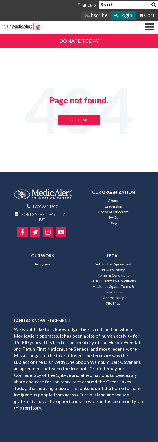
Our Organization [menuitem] (113, 192)
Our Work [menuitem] (42, 255)
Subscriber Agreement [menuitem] (113, 264)
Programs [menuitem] (43, 264)
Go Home (79, 119)
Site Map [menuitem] (113, 303)
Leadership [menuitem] (113, 206)
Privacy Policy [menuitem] (113, 269)
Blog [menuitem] (113, 223)
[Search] (154, 5)
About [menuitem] (113, 200)
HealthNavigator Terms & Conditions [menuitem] (113, 289)
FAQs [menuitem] (113, 217)
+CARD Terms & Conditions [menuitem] (113, 281)
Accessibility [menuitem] (113, 297)
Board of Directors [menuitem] (113, 211)
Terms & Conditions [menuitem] (113, 275)
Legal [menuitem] (113, 255)
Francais (86, 4)
